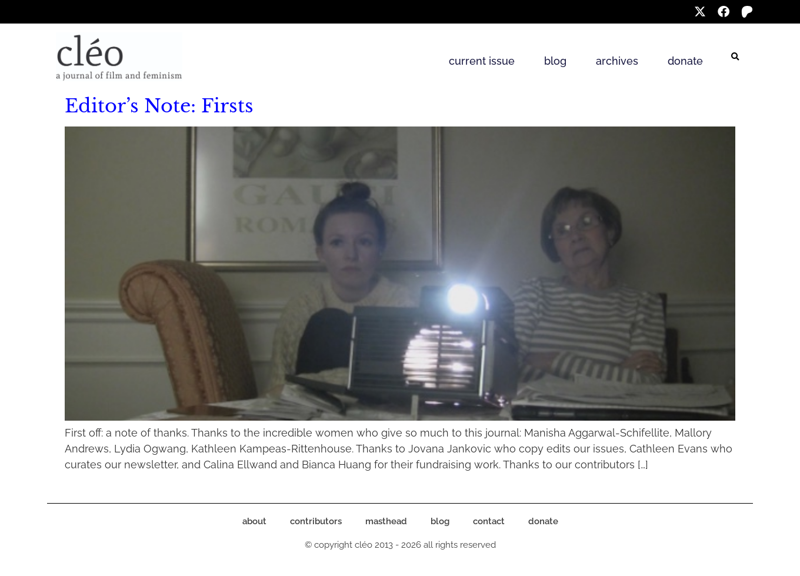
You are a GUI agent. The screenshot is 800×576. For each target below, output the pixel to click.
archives (617, 61)
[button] (735, 57)
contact (489, 521)
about (254, 521)
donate (685, 61)
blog (555, 61)
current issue (482, 61)
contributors (316, 521)
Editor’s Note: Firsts (159, 106)
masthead (386, 521)
